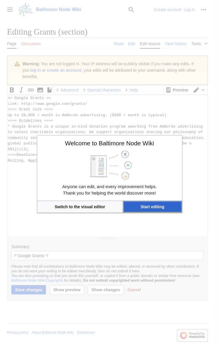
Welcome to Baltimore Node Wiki (109, 143)
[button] (80, 207)
